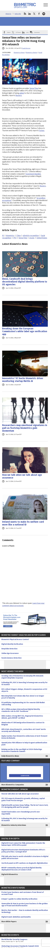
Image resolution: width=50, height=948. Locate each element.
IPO (15, 238)
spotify (44, 14)
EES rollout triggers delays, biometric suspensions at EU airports (24, 690)
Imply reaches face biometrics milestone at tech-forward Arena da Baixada (24, 737)
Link (27, 32)
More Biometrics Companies (12, 785)
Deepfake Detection (9, 649)
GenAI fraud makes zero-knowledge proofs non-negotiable (20, 813)
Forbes (41, 130)
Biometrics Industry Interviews (13, 825)
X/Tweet (18, 32)
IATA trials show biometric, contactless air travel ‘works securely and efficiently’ (23, 730)
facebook (39, 14)
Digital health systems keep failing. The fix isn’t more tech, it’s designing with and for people (24, 806)
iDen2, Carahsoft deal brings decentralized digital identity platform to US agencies (24, 281)
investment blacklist (33, 174)
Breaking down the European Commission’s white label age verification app (24, 331)
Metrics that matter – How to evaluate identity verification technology (24, 911)
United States (41, 238)
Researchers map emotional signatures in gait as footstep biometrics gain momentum (24, 428)
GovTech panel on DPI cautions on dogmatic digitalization (24, 863)
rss (25, 14)
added (21, 93)
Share (8, 32)
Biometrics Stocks (31, 52)
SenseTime (34, 88)
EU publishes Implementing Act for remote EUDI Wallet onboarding (23, 704)
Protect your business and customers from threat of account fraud (22, 893)
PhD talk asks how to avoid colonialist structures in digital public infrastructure (24, 857)
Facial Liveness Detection (11, 658)
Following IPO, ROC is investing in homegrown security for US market (24, 683)
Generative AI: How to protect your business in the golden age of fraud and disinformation (24, 905)
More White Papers (9, 922)
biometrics (10, 235)
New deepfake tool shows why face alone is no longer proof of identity (22, 697)
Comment (37, 32)
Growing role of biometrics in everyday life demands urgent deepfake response (22, 677)
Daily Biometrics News (10, 756)
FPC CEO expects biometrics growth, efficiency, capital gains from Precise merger (23, 799)
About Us (8, 13)
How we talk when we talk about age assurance (22, 476)
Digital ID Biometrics (9, 874)
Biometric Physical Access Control (15, 639)
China (18, 235)
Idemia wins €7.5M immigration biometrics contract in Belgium (22, 724)
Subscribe (18, 13)
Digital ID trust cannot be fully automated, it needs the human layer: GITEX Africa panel (23, 844)
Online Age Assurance (10, 653)
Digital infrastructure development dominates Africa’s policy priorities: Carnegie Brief (23, 851)
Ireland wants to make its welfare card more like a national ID (23, 523)
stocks (31, 238)
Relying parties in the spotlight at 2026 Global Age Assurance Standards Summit (21, 750)
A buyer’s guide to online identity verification (19, 899)
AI (3, 235)
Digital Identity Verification (12, 644)
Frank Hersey (26, 48)
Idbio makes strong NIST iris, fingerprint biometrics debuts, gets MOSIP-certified (22, 717)
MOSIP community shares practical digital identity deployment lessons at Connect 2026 (21, 869)
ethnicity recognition (31, 235)
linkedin (29, 14)
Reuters (18, 95)
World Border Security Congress (25, 940)
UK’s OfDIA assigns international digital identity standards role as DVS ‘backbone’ (20, 710)
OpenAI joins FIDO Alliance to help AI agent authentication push (24, 744)
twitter (34, 14)
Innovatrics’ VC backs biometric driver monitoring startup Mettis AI (22, 379)
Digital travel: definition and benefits (16, 917)
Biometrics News (19, 52)
